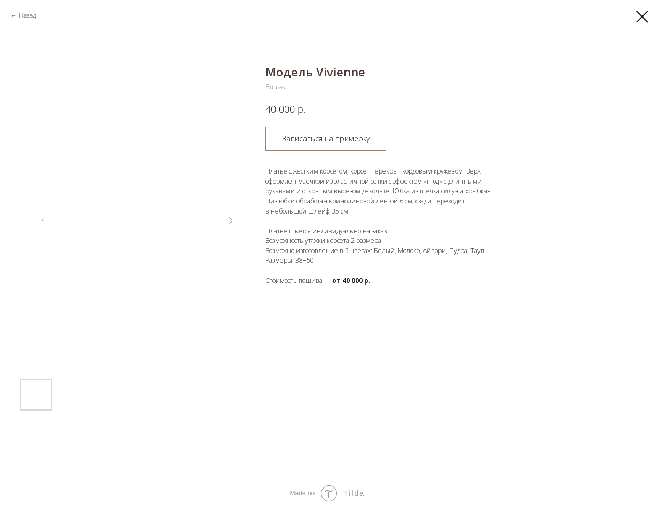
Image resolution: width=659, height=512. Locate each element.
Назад (27, 15)
